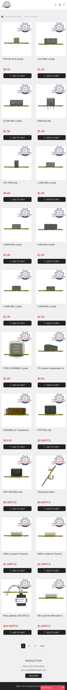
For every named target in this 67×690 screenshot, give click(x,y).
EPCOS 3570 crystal (13, 59)
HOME (19, 17)
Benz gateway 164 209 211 (16, 616)
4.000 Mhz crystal (46, 244)
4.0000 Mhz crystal (12, 306)
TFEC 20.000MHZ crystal (15, 368)
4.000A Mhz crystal (12, 244)
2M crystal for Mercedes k (50, 616)
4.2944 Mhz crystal (47, 183)
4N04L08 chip (44, 121)
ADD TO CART (17, 75)
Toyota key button (46, 492)
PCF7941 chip (44, 430)
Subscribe (33, 676)
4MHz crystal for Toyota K (15, 554)
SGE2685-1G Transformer (16, 430)
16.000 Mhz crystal (12, 121)
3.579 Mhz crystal (46, 59)
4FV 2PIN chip (10, 183)
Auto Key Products (30, 17)
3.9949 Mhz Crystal (47, 306)
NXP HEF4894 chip (12, 492)
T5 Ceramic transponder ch (51, 368)
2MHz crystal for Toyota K (50, 554)
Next (42, 646)
